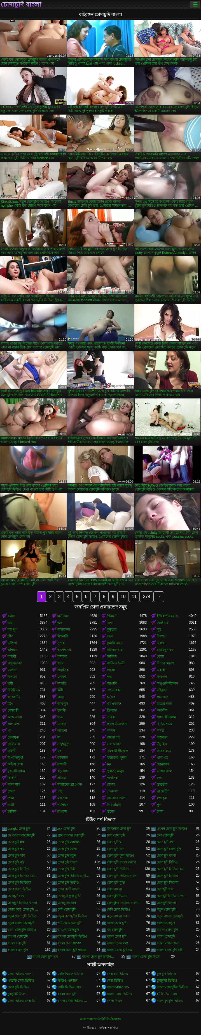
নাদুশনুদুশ (63, 744)
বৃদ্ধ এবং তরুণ (116, 798)
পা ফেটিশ (163, 791)
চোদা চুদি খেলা (67, 849)
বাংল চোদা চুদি (116, 936)
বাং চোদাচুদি (115, 930)
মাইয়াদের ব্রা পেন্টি (69, 784)
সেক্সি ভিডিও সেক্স (69, 987)
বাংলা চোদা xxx (117, 943)
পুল (159, 805)
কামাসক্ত (162, 697)
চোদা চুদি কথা (166, 842)
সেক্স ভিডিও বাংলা (20, 974)
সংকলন (162, 677)
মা (58, 737)
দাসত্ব (160, 731)
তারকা (111, 717)
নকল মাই (14, 784)
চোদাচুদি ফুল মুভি (68, 896)
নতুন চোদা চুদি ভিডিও (22, 916)
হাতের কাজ (164, 704)
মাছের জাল (164, 771)
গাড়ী (11, 805)
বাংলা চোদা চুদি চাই (169, 950)
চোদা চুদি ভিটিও (18, 869)
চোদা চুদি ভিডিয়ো (19, 882)
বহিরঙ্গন (162, 690)
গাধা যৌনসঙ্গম (166, 717)
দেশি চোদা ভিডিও (118, 909)
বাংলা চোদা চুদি (18, 950)
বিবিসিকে (14, 690)
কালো (111, 670)
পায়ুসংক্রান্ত (15, 663)
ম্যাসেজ (62, 798)
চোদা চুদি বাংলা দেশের (121, 862)
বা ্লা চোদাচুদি (68, 930)
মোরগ (61, 724)
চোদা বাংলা (114, 889)
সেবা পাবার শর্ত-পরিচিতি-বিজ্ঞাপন (100, 1019)
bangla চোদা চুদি (19, 829)
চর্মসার (111, 697)
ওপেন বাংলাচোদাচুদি (21, 835)
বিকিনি (12, 778)
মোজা (111, 784)
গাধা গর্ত (162, 758)
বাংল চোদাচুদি (166, 936)
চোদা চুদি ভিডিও (118, 869)
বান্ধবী (12, 656)
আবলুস (62, 704)
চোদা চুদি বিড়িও (167, 862)
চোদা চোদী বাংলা (68, 889)
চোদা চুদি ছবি (16, 856)
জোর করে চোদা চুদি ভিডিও (24, 909)
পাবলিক (112, 778)
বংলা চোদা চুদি (116, 923)
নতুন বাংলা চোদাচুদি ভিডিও (24, 923)
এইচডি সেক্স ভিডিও (21, 980)
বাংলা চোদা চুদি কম (119, 950)
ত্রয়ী (10, 683)
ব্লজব (11, 616)
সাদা (110, 623)
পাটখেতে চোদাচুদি (69, 923)
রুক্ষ (159, 778)
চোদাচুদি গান (165, 889)
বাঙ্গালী (62, 764)
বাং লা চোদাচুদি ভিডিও (72, 936)
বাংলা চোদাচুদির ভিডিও (172, 987)
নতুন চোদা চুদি (166, 909)
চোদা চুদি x (114, 842)
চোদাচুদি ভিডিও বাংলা (22, 903)
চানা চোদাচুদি (165, 835)
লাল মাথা (14, 724)
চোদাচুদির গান (66, 903)
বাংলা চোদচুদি (17, 943)
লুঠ (159, 630)
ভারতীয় (162, 784)
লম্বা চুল (162, 798)
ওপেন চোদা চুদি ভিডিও (172, 829)
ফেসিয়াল (14, 744)
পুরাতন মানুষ (115, 771)
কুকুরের (112, 630)
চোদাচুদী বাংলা (166, 903)
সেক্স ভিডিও (115, 980)
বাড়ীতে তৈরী (116, 663)
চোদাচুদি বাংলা (21, 4)
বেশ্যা (160, 656)
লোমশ (61, 677)
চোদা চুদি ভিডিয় (167, 876)
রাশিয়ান (62, 758)
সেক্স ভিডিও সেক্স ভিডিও (24, 1001)
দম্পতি (61, 683)
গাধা (10, 623)
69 (109, 764)
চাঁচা (10, 636)
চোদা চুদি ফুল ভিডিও (121, 856)
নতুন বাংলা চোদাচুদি (170, 916)
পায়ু (59, 791)
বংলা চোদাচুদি (166, 923)
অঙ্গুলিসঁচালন (167, 683)
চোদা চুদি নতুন (66, 856)
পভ (109, 677)
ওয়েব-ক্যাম (164, 751)
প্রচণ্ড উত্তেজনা (117, 724)
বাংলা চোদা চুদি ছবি (45, 957)
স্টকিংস (112, 656)
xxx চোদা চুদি (66, 829)
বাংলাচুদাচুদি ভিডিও (170, 1001)
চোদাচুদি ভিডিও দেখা (171, 896)
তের (110, 636)
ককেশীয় (162, 710)
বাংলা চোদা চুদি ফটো (146, 957)
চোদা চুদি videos (68, 842)
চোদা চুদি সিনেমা (168, 882)
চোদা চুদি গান (116, 849)
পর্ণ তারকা (113, 690)
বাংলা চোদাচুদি (66, 994)
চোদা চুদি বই (16, 862)
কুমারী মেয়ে (114, 643)
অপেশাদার (64, 650)
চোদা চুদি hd (16, 842)
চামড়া (61, 697)
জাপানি (112, 683)
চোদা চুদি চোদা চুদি (169, 849)
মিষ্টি (60, 690)
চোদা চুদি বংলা (166, 856)
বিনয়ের (13, 677)
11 (134, 596)
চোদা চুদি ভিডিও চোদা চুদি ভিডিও (24, 876)
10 (123, 596)
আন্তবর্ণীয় (14, 697)
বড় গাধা (63, 771)
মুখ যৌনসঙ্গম (16, 771)
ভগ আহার (114, 744)
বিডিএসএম (164, 724)
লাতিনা (62, 731)
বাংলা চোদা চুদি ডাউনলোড (98, 957)
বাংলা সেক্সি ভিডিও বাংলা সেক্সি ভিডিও (73, 1001)
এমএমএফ (114, 704)
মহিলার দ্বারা (115, 650)
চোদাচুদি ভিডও (117, 896)
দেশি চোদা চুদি (66, 909)
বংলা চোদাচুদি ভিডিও (22, 930)
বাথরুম (62, 811)
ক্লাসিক (12, 811)
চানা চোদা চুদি (116, 835)
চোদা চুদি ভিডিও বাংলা (122, 876)
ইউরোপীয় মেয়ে (167, 616)
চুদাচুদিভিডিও (16, 994)
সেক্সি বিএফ (115, 1001)
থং (9, 731)
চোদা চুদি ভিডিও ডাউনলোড (73, 876)
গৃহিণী (11, 751)
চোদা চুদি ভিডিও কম (170, 869)
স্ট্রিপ (10, 704)
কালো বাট (113, 737)
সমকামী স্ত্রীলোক (117, 751)
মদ (59, 751)
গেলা (11, 791)
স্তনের (111, 811)
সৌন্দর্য (12, 643)
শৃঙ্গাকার (62, 656)
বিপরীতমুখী (15, 758)
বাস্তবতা (162, 737)
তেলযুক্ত (13, 737)
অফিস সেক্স (15, 764)
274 (146, 596)
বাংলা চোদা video (69, 943)
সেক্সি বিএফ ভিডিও (70, 974)
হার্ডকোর (63, 616)
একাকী (161, 670)
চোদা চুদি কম (16, 849)
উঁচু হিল (162, 744)
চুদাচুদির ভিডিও (167, 980)
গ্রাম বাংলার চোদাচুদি (71, 835)
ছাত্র (60, 717)
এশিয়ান (13, 650)
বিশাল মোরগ (165, 663)
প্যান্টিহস (63, 805)
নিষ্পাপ (161, 636)
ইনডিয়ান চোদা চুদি (119, 829)
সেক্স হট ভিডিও (117, 974)
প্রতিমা (61, 778)
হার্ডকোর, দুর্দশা (117, 758)
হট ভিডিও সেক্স (167, 994)
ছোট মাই (162, 623)
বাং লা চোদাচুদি (18, 936)
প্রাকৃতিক (63, 670)
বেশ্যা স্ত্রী (13, 710)
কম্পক (111, 731)
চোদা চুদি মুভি (116, 882)
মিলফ (161, 643)
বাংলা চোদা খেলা (168, 943)
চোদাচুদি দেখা (16, 896)
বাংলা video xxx (118, 987)
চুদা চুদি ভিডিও (166, 974)
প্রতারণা (112, 791)
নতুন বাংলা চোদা (118, 916)
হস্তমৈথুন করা (165, 650)
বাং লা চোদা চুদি (167, 930)
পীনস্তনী (112, 616)
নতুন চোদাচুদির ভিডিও (72, 916)
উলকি (61, 710)
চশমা (11, 798)
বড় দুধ (12, 630)
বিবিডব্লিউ (114, 805)
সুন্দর (60, 643)
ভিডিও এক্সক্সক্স (67, 980)
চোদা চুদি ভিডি (67, 869)
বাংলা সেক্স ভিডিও (119, 994)
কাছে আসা (15, 717)
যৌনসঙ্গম (163, 764)
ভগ (59, 623)
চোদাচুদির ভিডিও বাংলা (122, 903)
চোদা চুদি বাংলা (67, 862)
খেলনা (12, 670)
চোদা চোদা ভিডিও (20, 889)
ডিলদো (112, 710)
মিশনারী (62, 636)
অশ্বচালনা (63, 630)
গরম (60, 663)
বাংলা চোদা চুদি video (72, 950)
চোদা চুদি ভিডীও (68, 882)
